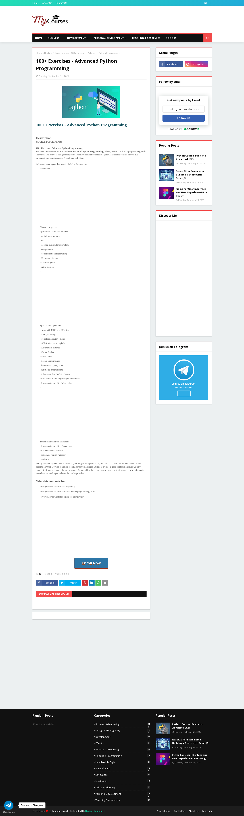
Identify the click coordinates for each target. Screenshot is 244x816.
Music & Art (122, 781)
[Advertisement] (146, 20)
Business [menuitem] (53, 38)
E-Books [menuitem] (171, 38)
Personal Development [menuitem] (109, 38)
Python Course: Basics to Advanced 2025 (191, 157)
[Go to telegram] (8, 805)
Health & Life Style (122, 762)
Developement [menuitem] (76, 38)
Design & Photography (122, 730)
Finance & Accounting (122, 749)
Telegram (207, 811)
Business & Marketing (122, 724)
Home (35, 3)
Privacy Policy (163, 811)
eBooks (122, 743)
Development (122, 736)
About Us (47, 3)
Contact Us (61, 3)
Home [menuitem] (38, 38)
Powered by (183, 128)
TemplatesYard (60, 811)
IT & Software (122, 768)
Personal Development (122, 793)
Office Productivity (122, 787)
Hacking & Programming (56, 53)
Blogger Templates (95, 811)
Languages (122, 774)
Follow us (183, 118)
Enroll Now (91, 563)
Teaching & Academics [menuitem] (146, 38)
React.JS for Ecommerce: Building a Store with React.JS (190, 174)
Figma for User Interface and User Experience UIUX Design (191, 192)
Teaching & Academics (122, 800)
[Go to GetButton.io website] (8, 812)
